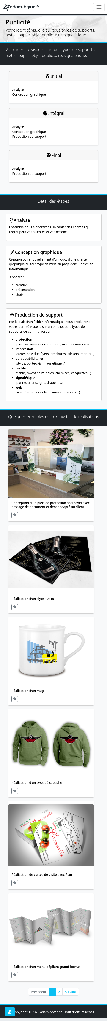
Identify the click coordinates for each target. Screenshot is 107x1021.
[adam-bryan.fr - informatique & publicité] (22, 7)
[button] (51, 475)
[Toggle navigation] (98, 7)
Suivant (70, 992)
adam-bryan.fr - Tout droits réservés (67, 1012)
